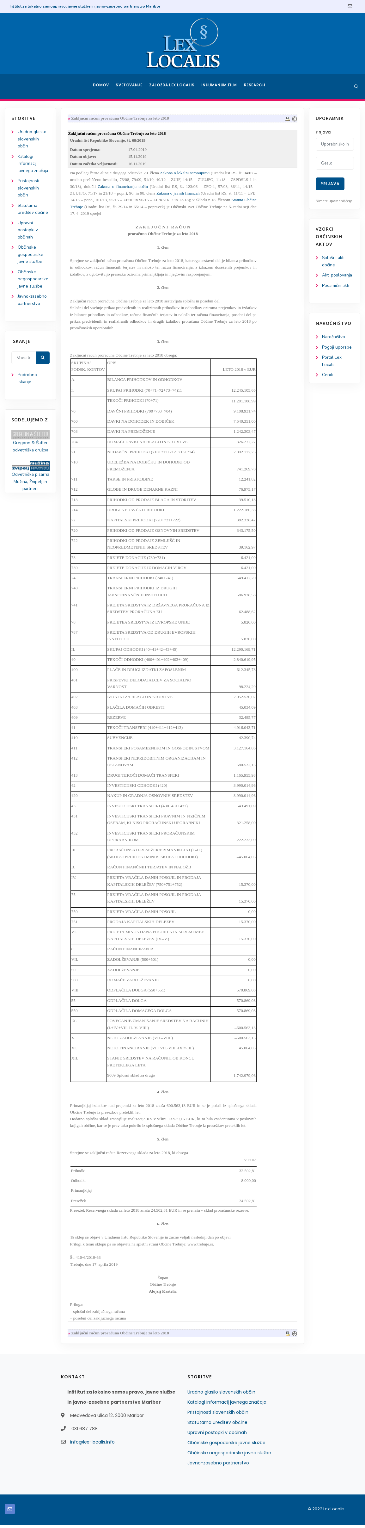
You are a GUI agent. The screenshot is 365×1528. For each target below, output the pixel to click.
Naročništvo (334, 338)
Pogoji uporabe (337, 348)
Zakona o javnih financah (179, 194)
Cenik (327, 377)
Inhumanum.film (220, 86)
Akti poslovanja (337, 276)
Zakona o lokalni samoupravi (186, 174)
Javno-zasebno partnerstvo (218, 1466)
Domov (100, 86)
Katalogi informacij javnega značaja (226, 1405)
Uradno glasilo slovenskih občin (32, 139)
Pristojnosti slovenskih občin (29, 197)
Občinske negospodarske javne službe (33, 290)
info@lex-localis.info (92, 1445)
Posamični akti (336, 286)
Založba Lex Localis (173, 86)
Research (255, 86)
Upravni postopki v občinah (28, 240)
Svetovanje (130, 86)
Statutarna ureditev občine (217, 1425)
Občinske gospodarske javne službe (31, 265)
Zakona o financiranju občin (124, 187)
